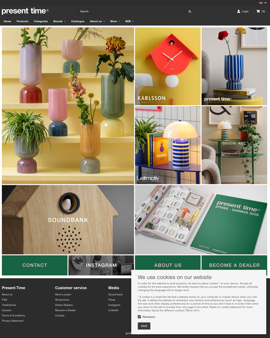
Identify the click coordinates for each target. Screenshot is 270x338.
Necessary (148, 316)
